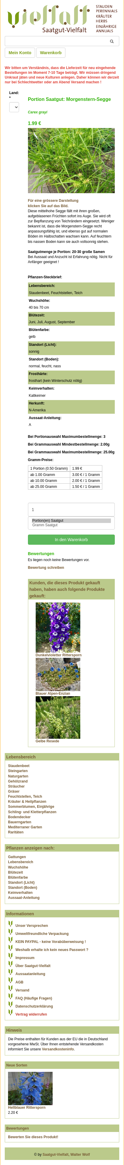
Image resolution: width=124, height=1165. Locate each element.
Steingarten (18, 771)
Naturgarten (18, 776)
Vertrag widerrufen (31, 1014)
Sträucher (16, 786)
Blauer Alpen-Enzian (53, 693)
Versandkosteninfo (58, 1049)
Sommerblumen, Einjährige (31, 807)
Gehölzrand (18, 781)
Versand (22, 990)
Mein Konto (20, 52)
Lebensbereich (20, 862)
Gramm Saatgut (71, 525)
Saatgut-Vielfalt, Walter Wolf (66, 1154)
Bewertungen (17, 1128)
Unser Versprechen (31, 926)
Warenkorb (51, 52)
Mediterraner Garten (25, 827)
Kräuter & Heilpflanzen (27, 801)
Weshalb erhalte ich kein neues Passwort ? (51, 950)
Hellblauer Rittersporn (26, 1107)
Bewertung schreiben (46, 568)
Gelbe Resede (47, 741)
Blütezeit (15, 872)
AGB (19, 982)
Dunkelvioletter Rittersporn (59, 655)
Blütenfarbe (18, 877)
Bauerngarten (19, 822)
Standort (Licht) (21, 882)
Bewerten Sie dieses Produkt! (33, 1137)
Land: (14, 95)
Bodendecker (19, 817)
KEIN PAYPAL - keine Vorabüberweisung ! (50, 942)
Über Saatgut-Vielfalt (33, 966)
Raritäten (15, 832)
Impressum (24, 958)
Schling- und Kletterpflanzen (32, 812)
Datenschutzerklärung (34, 1006)
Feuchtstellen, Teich (25, 796)
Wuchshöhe (18, 867)
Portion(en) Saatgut (71, 521)
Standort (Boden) (22, 888)
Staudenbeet (18, 766)
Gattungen (17, 857)
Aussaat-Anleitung (24, 898)
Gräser (14, 791)
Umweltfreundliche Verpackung (42, 934)
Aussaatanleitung (30, 974)
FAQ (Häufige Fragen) (33, 998)
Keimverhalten (20, 893)
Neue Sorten (16, 1065)
